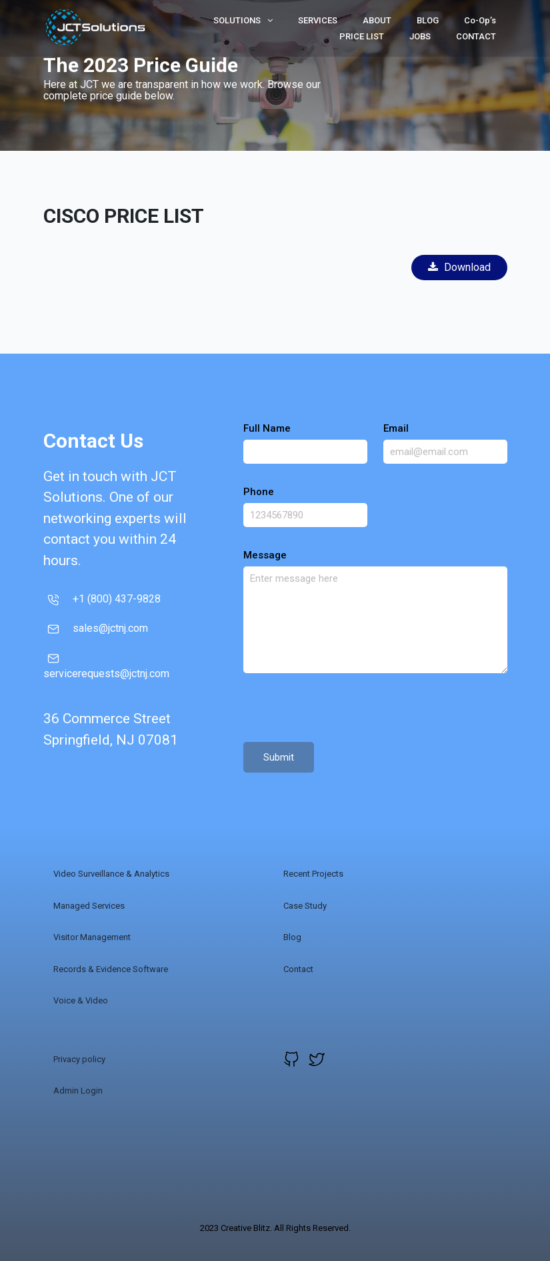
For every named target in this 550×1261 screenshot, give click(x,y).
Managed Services (89, 906)
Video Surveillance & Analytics (111, 874)
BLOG (428, 20)
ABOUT (377, 20)
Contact (298, 969)
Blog (292, 937)
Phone (258, 492)
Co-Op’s (480, 20)
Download (459, 267)
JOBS (420, 36)
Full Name (267, 428)
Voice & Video (80, 1000)
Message (265, 555)
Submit (278, 757)
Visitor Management (92, 937)
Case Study (305, 906)
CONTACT (476, 36)
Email (396, 428)
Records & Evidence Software (110, 969)
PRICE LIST (361, 36)
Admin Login (78, 1091)
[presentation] (344, 709)
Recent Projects (313, 874)
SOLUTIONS (243, 20)
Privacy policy (79, 1059)
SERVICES (317, 20)
